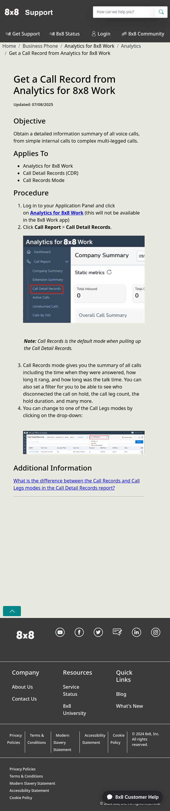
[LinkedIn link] (136, 639)
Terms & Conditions (36, 739)
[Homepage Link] (25, 634)
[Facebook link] (79, 639)
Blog (121, 694)
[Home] (29, 11)
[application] (129, 797)
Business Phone (40, 46)
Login (101, 33)
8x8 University (74, 709)
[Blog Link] (117, 639)
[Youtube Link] (60, 639)
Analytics (131, 46)
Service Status (71, 690)
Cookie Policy (118, 739)
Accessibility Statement (93, 739)
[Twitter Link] (98, 639)
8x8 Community (146, 33)
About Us (22, 687)
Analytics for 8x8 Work (57, 212)
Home (9, 46)
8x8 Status (68, 33)
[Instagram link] (155, 639)
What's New (129, 706)
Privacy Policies (14, 739)
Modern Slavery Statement (62, 742)
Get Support (26, 33)
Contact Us (24, 699)
